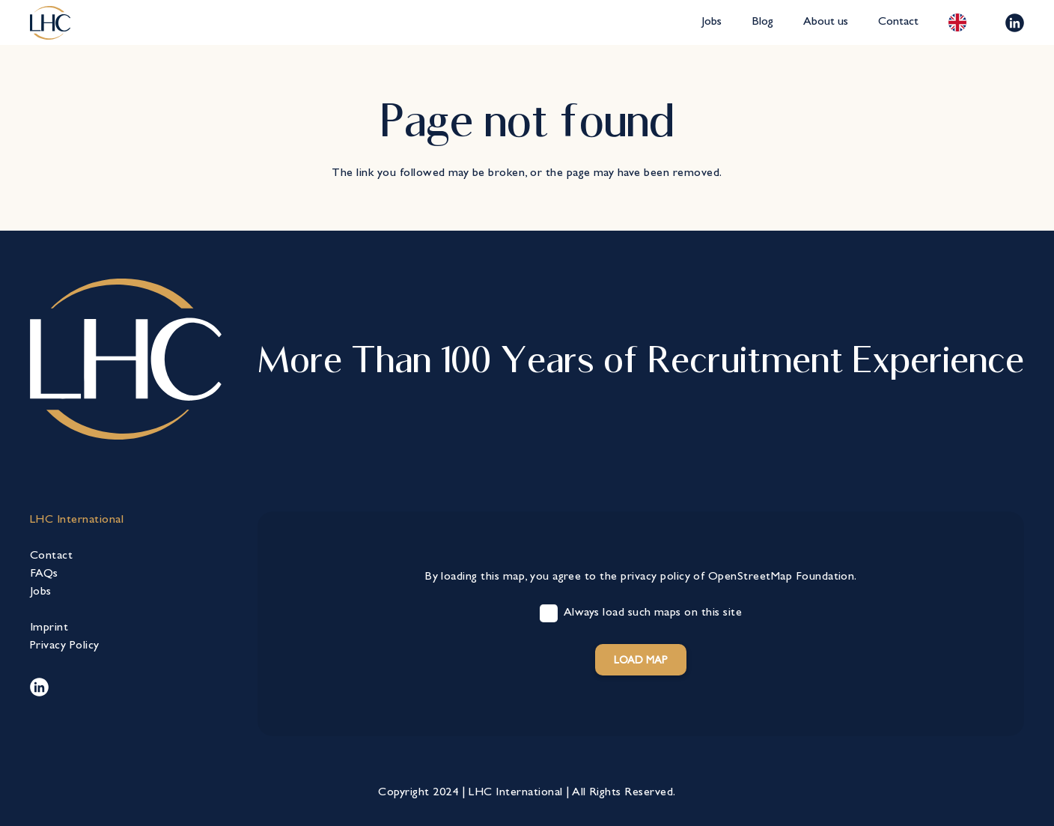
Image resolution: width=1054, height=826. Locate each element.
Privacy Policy (65, 646)
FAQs (44, 574)
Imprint (49, 628)
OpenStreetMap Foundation (781, 577)
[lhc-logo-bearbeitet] (50, 23)
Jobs (41, 592)
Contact (51, 556)
